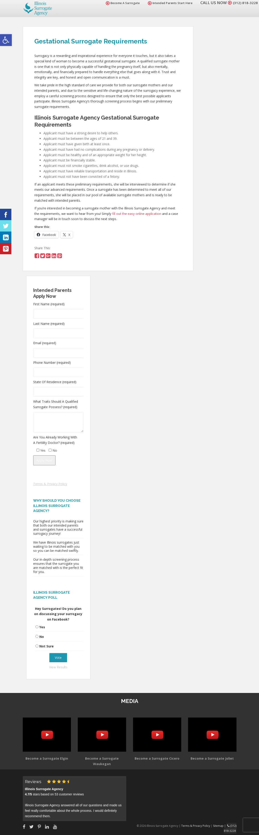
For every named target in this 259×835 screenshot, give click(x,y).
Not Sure (46, 646)
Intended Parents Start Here (167, 3)
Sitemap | (220, 825)
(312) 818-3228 (244, 2)
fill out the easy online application (136, 213)
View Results (58, 667)
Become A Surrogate (120, 3)
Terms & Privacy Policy (50, 484)
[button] (6, 40)
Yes (42, 627)
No (41, 636)
